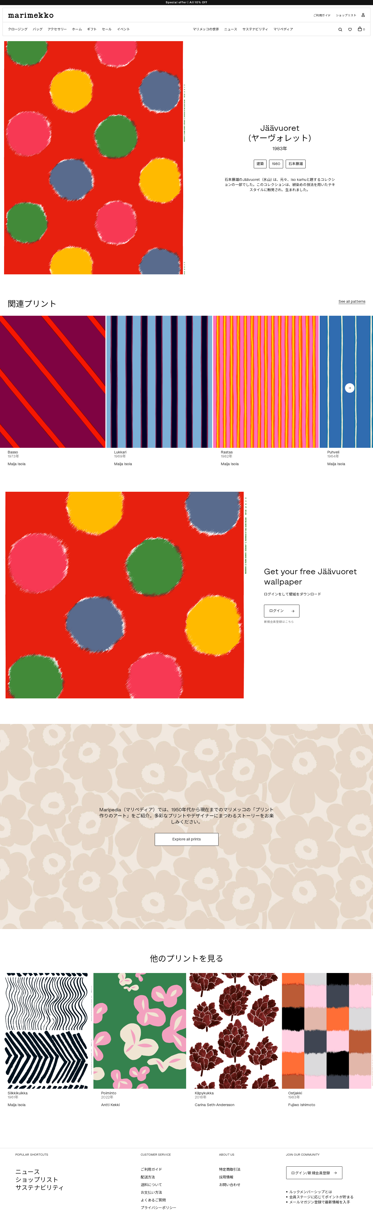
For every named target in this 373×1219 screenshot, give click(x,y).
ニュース (230, 29)
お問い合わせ (229, 1185)
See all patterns (352, 302)
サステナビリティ (255, 29)
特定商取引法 (229, 1169)
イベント (123, 29)
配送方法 (148, 1177)
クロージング (18, 29)
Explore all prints (186, 839)
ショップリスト (346, 15)
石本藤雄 (295, 164)
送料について (151, 1185)
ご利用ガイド (322, 15)
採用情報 (226, 1177)
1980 (276, 164)
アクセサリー (57, 29)
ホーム (77, 29)
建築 (260, 164)
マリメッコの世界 (206, 29)
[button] (350, 388)
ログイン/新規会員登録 (310, 1173)
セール (107, 29)
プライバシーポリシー (158, 1208)
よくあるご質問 (153, 1200)
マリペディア (283, 29)
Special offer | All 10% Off (186, 2)
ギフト (92, 29)
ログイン (276, 611)
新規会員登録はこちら (279, 622)
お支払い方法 (151, 1192)
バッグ (37, 29)
